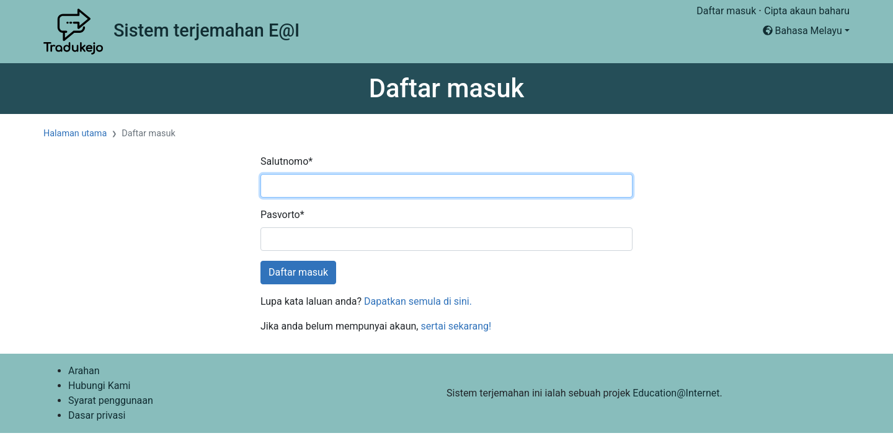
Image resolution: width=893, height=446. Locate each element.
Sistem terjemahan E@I (206, 30)
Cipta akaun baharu (807, 11)
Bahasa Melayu (802, 31)
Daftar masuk (726, 11)
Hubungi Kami (99, 385)
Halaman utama (75, 133)
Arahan (84, 371)
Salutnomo (286, 161)
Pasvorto (282, 215)
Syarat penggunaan (110, 400)
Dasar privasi (96, 415)
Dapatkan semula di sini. (418, 301)
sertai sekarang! (455, 326)
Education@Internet (676, 393)
